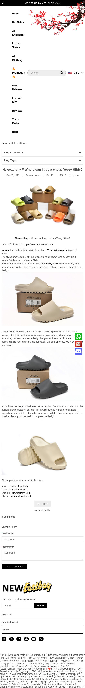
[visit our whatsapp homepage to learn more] (41, 639)
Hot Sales (18, 22)
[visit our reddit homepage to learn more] (26, 639)
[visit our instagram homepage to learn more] (4, 639)
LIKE (42, 504)
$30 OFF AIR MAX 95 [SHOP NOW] (42, 3)
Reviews (17, 110)
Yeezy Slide (52, 263)
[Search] (46, 73)
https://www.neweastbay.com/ (38, 244)
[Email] (78, 344)
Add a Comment (14, 566)
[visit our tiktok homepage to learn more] (18, 639)
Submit (40, 605)
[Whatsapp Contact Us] (78, 336)
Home (15, 13)
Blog (15, 131)
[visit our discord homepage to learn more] (33, 639)
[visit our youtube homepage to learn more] (11, 639)
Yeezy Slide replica (57, 250)
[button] (61, 72)
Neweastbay (8, 250)
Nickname (8, 533)
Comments (8, 547)
